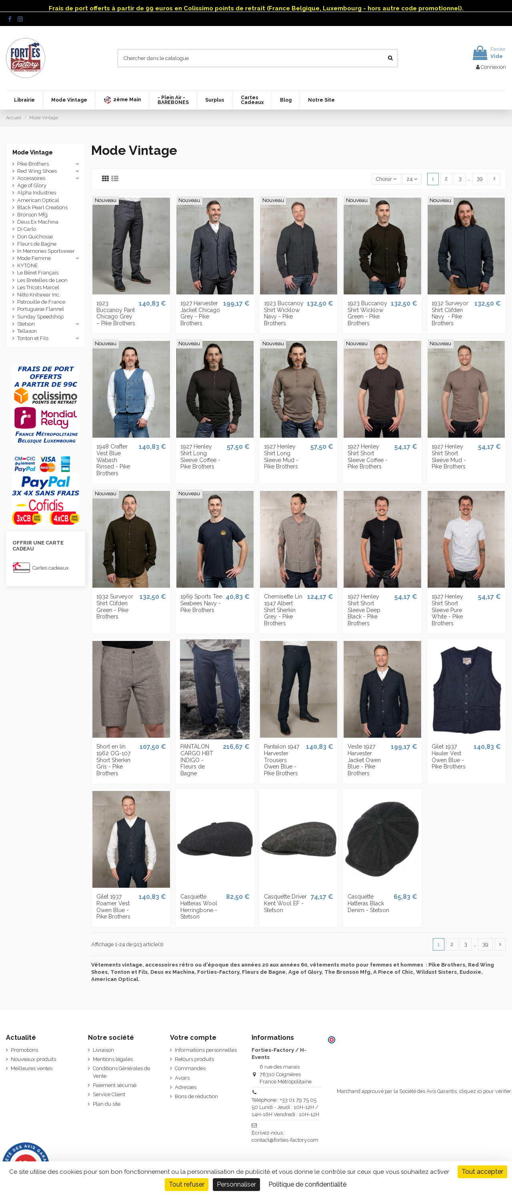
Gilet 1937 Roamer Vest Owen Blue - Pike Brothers (113, 906)
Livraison (103, 1050)
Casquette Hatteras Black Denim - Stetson (368, 903)
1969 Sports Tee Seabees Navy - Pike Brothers (201, 603)
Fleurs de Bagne (36, 244)
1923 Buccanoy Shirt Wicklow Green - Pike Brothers (367, 313)
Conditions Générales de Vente (121, 1072)
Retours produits (194, 1059)
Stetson (26, 324)
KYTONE (27, 265)
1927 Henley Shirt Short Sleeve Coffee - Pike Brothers (368, 456)
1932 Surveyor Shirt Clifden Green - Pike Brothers (114, 606)
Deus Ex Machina (37, 222)
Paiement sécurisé (114, 1085)
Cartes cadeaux (50, 568)
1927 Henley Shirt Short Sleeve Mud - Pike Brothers (449, 456)
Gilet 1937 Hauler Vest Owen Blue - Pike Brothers (449, 756)
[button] (122, 100)
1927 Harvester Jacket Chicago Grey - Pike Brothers (200, 313)
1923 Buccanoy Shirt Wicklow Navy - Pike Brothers (284, 313)
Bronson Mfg (32, 215)
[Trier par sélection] (386, 179)
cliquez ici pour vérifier (485, 1091)
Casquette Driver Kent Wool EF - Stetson (285, 903)
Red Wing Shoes (37, 171)
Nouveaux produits (33, 1059)
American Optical (38, 200)
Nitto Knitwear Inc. (38, 295)
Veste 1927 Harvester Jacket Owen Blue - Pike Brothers (364, 760)
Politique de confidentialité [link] (307, 1184)
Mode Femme (34, 258)
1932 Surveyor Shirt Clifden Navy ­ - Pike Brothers (450, 313)
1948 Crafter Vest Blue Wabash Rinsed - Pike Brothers (113, 459)
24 (412, 179)
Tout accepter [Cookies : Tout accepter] (482, 1171)
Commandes (190, 1068)
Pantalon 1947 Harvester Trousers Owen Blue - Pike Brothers (281, 760)
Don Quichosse (35, 237)
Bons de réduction (196, 1096)
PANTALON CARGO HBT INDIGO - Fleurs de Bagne (196, 760)
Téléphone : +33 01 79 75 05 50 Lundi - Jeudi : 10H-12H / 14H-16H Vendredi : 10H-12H (285, 1107)
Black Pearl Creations (42, 207)
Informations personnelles (206, 1050)
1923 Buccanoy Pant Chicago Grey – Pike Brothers (115, 313)
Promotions (24, 1050)
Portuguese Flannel (40, 309)
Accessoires (31, 178)
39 (480, 179)
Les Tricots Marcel (38, 287)
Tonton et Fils (32, 338)
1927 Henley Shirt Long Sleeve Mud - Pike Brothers (281, 456)
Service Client (109, 1094)
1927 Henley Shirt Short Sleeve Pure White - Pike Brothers (447, 610)
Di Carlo (26, 229)
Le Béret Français (37, 273)
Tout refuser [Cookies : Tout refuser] (186, 1184)
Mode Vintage (32, 152)
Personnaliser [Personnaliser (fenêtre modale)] (236, 1184)
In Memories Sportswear (46, 251)
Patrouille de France (41, 302)
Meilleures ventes (31, 1068)
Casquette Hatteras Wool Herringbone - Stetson (198, 906)
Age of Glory (31, 185)
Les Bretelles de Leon (42, 280)
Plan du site (106, 1104)
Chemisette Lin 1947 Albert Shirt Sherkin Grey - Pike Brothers (283, 610)
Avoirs (182, 1078)
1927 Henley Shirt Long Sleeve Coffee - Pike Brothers (200, 456)
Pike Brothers (33, 164)
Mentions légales (113, 1059)
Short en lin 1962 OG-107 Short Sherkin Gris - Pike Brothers (113, 760)
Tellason (27, 331)
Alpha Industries (36, 193)
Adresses (185, 1087)
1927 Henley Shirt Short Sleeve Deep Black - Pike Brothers (364, 610)
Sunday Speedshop (40, 317)
